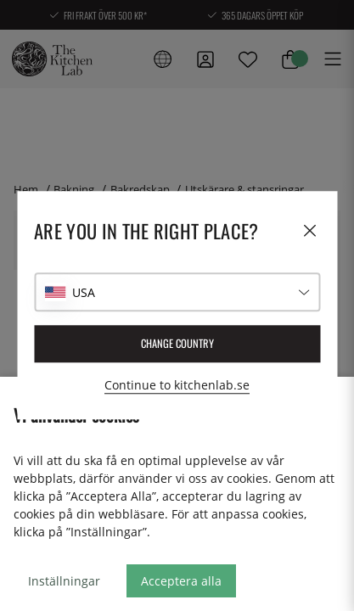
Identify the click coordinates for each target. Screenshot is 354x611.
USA (83, 292)
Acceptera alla (181, 581)
